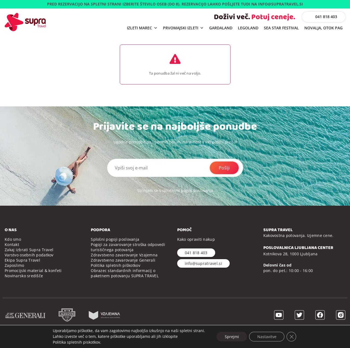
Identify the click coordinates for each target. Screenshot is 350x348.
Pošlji (224, 168)
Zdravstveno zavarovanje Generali (123, 260)
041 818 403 (326, 16)
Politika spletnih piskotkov (76, 342)
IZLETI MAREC (142, 28)
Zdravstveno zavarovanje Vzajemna (124, 255)
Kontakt (12, 244)
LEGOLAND (248, 27)
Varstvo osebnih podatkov (29, 255)
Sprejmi (231, 336)
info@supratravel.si (203, 263)
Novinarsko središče (24, 275)
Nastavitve (266, 336)
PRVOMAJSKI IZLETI (183, 28)
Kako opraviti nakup (196, 239)
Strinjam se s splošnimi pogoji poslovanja (175, 190)
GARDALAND (220, 27)
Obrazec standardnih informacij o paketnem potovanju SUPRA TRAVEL (125, 273)
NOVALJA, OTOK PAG (323, 27)
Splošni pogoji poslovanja (115, 239)
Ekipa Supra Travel (22, 260)
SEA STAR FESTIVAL (281, 27)
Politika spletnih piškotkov (115, 265)
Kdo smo (13, 239)
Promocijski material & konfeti (33, 270)
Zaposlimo (14, 265)
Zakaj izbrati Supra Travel (29, 249)
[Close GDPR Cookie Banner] (292, 336)
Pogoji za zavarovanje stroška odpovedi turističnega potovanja (128, 247)
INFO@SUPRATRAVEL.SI (280, 4)
